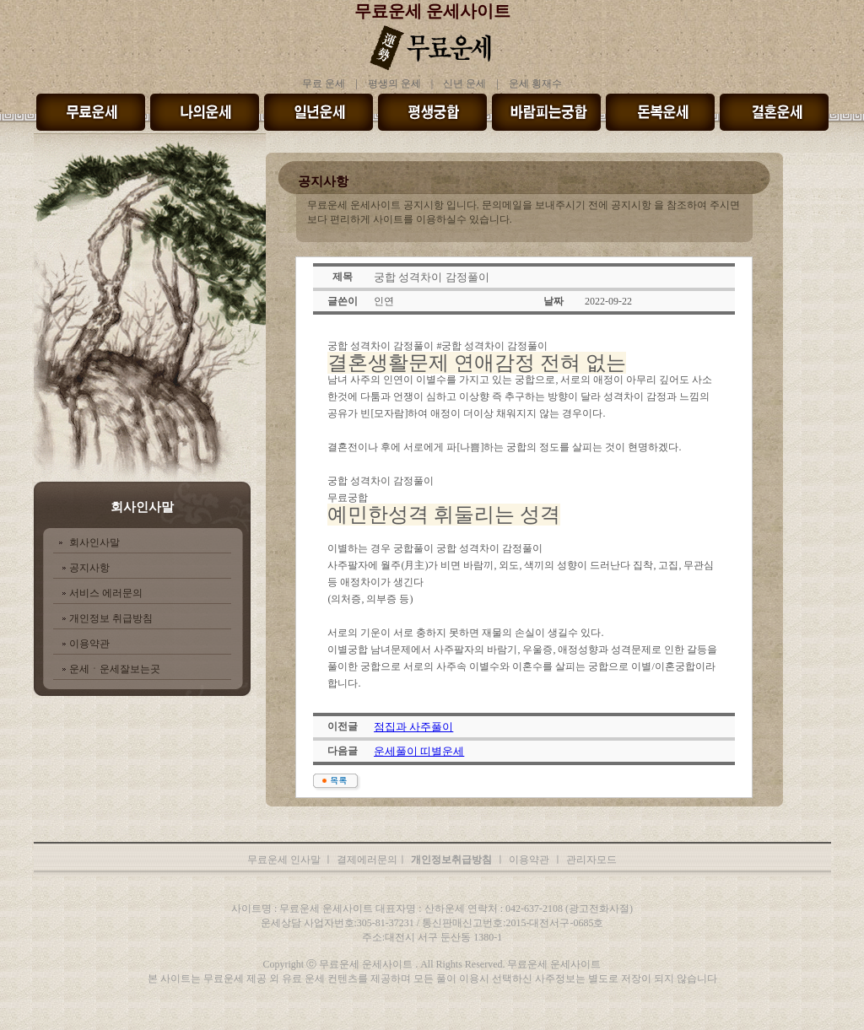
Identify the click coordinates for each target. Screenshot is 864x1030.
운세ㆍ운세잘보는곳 (114, 669)
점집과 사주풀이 (413, 726)
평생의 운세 (394, 83)
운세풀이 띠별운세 (419, 751)
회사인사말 (94, 542)
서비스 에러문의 (106, 593)
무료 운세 (323, 83)
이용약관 (89, 644)
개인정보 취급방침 (111, 618)
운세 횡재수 (535, 83)
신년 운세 (464, 83)
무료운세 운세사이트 (432, 11)
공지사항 (89, 568)
